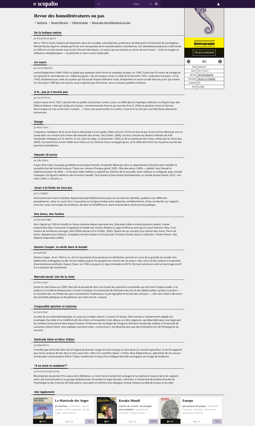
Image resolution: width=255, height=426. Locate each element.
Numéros (42, 22)
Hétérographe (205, 75)
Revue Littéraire (206, 79)
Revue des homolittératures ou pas (111, 22)
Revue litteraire (59, 22)
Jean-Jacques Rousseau (194, 406)
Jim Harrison (61, 406)
